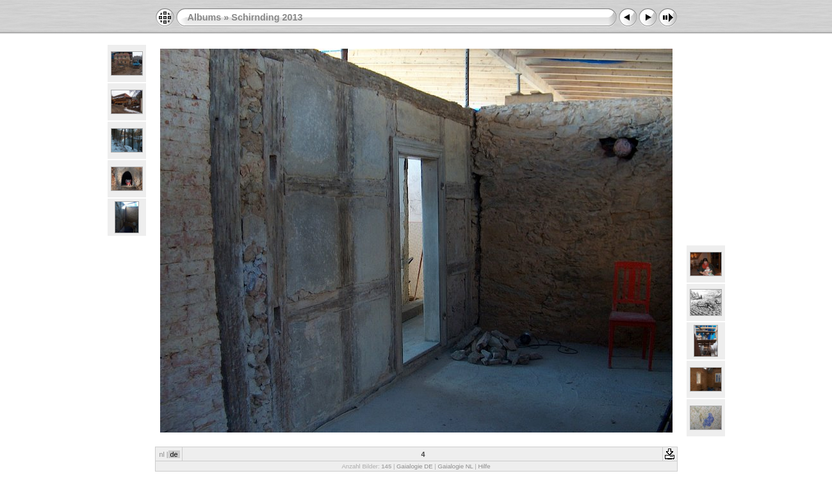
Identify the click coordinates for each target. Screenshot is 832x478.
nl (161, 454)
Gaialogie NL (455, 466)
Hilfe (484, 466)
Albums (205, 17)
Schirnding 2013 (266, 17)
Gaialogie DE (414, 466)
